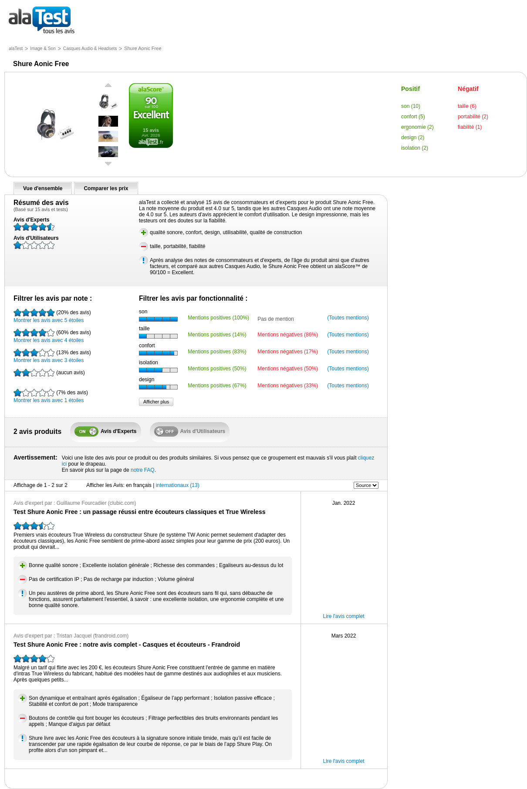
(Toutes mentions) (347, 318)
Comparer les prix (106, 188)
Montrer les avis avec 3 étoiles (52, 356)
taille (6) (467, 106)
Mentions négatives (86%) (287, 335)
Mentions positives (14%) (217, 335)
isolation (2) (414, 148)
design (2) (412, 137)
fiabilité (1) (470, 127)
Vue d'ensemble (42, 188)
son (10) (410, 106)
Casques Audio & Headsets (90, 48)
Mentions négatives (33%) (287, 386)
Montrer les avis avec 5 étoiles (52, 316)
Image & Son (43, 48)
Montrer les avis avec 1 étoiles (51, 396)
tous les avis (41, 21)
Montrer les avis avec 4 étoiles (52, 336)
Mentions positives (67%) (217, 386)
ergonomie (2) (417, 127)
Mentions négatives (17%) (287, 352)
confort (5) (413, 117)
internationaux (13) (177, 485)
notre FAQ (143, 470)
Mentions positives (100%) (218, 318)
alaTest (16, 48)
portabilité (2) (473, 117)
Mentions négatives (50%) (287, 369)
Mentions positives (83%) (217, 352)
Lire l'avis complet (344, 616)
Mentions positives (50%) (217, 369)
